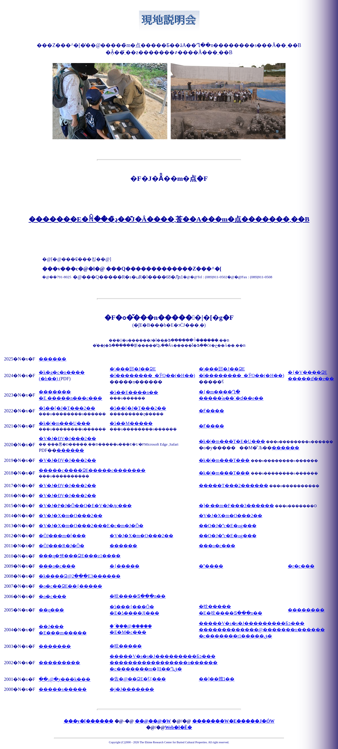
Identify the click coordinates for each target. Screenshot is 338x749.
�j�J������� (132, 689)
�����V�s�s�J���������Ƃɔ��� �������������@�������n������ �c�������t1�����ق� (262, 629)
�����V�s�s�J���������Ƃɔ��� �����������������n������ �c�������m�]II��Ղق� (163, 662)
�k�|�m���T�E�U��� (232, 441)
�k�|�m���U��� (64, 423)
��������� (59, 662)
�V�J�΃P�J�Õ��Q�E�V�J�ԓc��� (85, 505)
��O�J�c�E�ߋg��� (228, 525)
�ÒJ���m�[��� (62, 535)
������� (55, 646)
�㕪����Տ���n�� (138, 596)
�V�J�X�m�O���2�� (70, 515)
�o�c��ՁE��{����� (70, 586)
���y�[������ (88, 721)
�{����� (124, 566)
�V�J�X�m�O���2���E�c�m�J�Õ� (91, 525)
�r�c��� (301, 566)
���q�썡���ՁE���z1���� (80, 555)
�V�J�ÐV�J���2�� (67, 438)
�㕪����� (126, 646)
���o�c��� (217, 545)
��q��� (51, 609)
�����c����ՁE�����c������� (92, 470)
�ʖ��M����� (131, 423)
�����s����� (62, 689)
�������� (306, 609)
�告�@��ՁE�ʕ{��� (138, 679)
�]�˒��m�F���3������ (236, 505)
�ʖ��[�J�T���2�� (67, 408)
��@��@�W (153, 721)
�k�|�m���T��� (224, 460)
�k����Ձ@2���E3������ (80, 576)
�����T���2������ (233, 485)
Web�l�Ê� (178, 727)
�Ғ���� (211, 410)
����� (211, 566)
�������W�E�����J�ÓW (233, 721)
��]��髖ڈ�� (216, 679)
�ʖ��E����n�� (134, 392)
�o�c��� (52, 596)
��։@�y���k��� (64, 679)
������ (52, 358)
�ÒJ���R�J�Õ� (61, 545)
